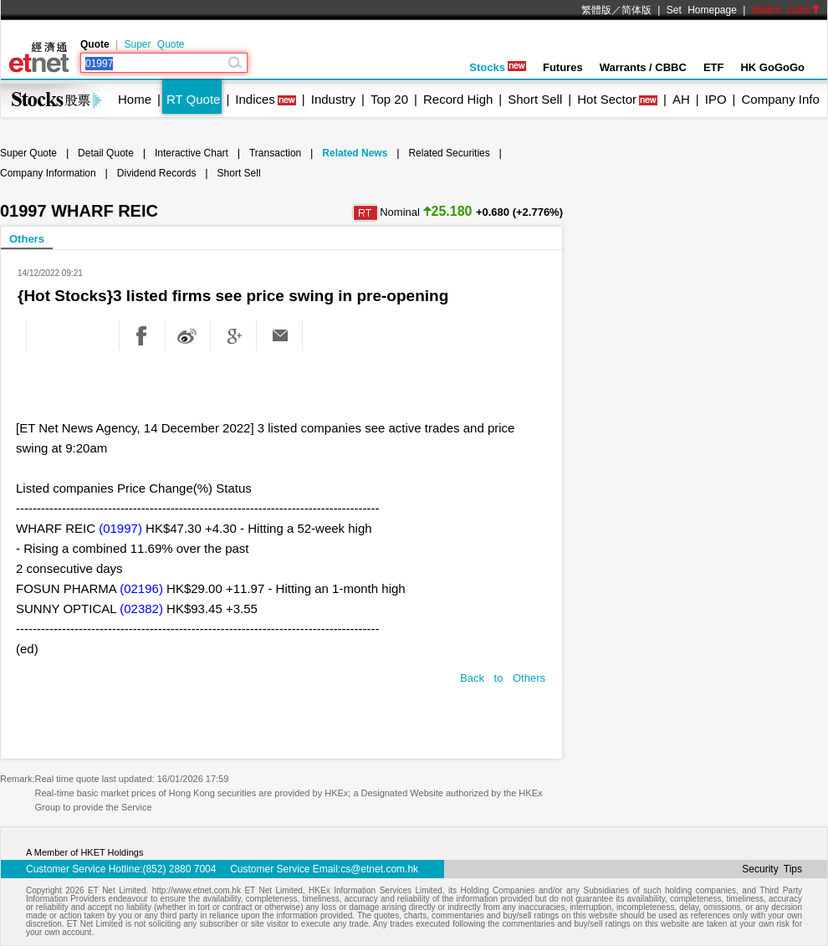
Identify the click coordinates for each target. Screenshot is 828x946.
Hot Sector (606, 99)
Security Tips (772, 869)
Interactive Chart (191, 153)
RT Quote (193, 99)
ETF (713, 67)
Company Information (48, 173)
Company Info (780, 99)
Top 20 (389, 99)
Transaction (275, 153)
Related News (354, 153)
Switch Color (786, 10)
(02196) (141, 588)
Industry (333, 99)
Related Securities (448, 153)
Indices (255, 99)
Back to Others (502, 678)
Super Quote (154, 44)
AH (681, 99)
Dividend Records (157, 173)
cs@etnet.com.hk (379, 869)
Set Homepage (702, 10)
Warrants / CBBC (643, 67)
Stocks (497, 67)
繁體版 (596, 10)
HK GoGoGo (772, 67)
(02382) (141, 608)
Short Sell (535, 99)
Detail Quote (106, 153)
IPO (716, 99)
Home (134, 99)
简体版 (636, 10)
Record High (458, 99)
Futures (563, 67)
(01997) (120, 528)
